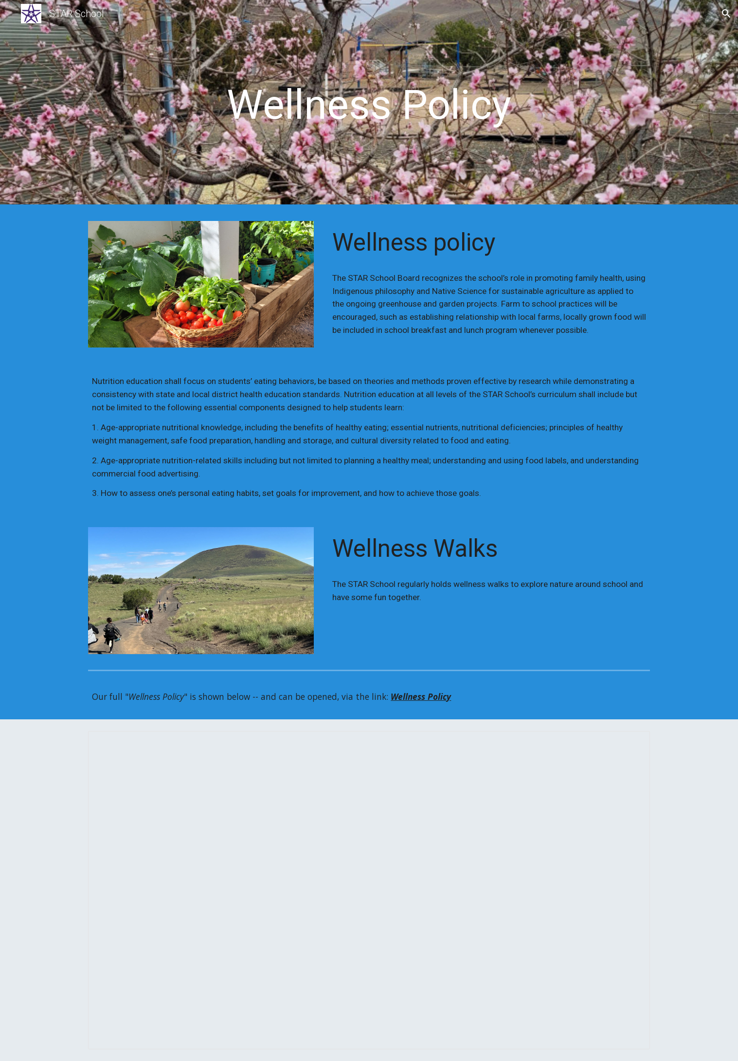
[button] (726, 13)
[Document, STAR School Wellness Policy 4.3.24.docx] (368, 890)
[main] (369, 104)
